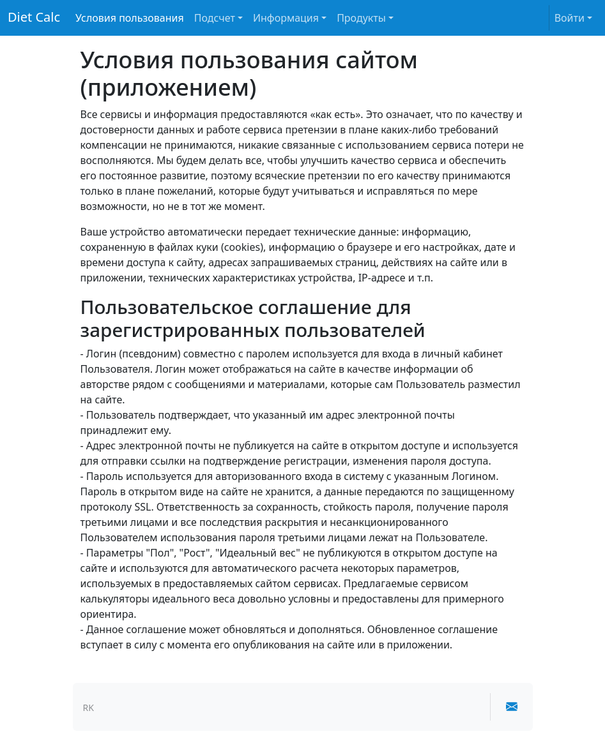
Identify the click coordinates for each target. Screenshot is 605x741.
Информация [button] (286, 18)
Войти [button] (570, 18)
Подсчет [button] (214, 18)
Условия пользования (129, 18)
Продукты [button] (361, 18)
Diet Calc (34, 17)
